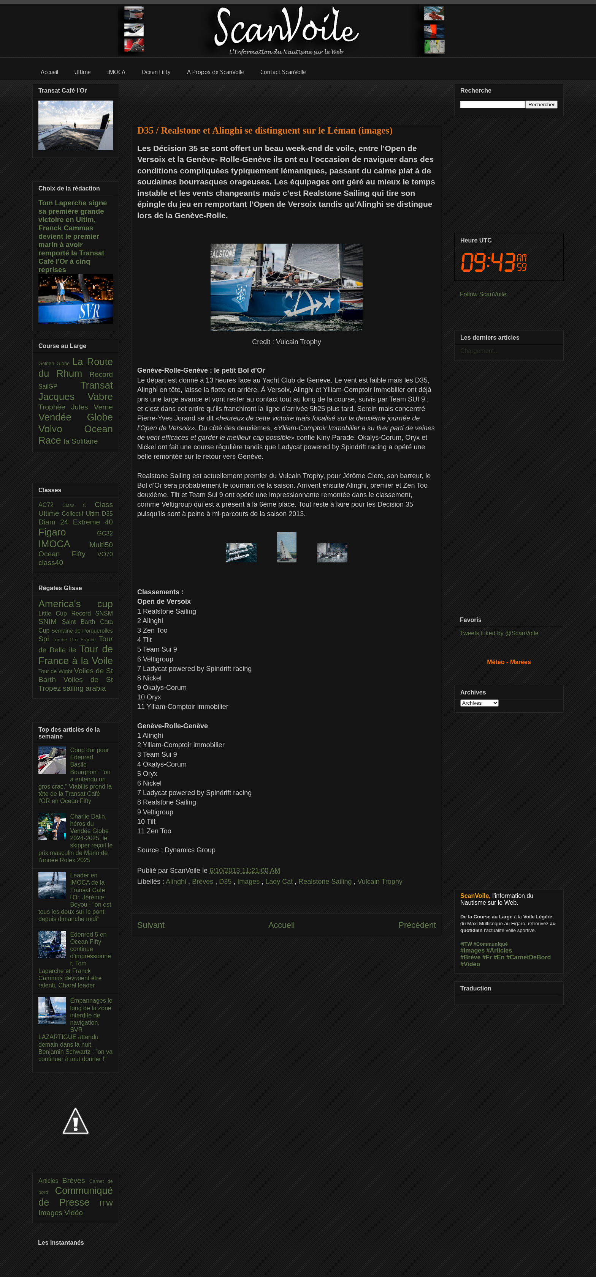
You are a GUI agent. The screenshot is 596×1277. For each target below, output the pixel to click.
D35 (226, 881)
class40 (50, 563)
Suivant (151, 925)
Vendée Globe (75, 417)
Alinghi (177, 881)
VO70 (105, 554)
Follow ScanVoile (483, 294)
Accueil (281, 925)
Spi (45, 639)
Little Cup (54, 613)
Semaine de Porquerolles (82, 631)
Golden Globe (55, 363)
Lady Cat (280, 881)
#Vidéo (470, 964)
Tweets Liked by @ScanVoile (499, 633)
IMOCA (63, 544)
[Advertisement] (287, 97)
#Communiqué (491, 944)
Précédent (417, 925)
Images (249, 881)
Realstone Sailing (325, 881)
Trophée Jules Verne (75, 407)
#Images (472, 950)
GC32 (105, 533)
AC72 (50, 505)
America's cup (75, 603)
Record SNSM (92, 613)
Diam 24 (55, 522)
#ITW (466, 944)
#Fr (487, 957)
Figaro (67, 532)
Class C (78, 505)
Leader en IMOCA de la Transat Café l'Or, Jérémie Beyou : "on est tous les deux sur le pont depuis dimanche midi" (74, 897)
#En (498, 957)
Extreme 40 (93, 522)
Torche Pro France (75, 639)
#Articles (499, 950)
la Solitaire (81, 441)
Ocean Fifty (67, 554)
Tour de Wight (56, 671)
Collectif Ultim (81, 513)
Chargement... (479, 351)
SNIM (50, 621)
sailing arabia (84, 688)
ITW (106, 1203)
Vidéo (73, 1213)
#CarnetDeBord (528, 957)
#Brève (470, 957)
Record (101, 374)
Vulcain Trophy (379, 881)
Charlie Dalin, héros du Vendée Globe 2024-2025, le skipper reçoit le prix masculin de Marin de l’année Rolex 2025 (75, 838)
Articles (50, 1181)
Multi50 (101, 545)
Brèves (203, 881)
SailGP (59, 386)
